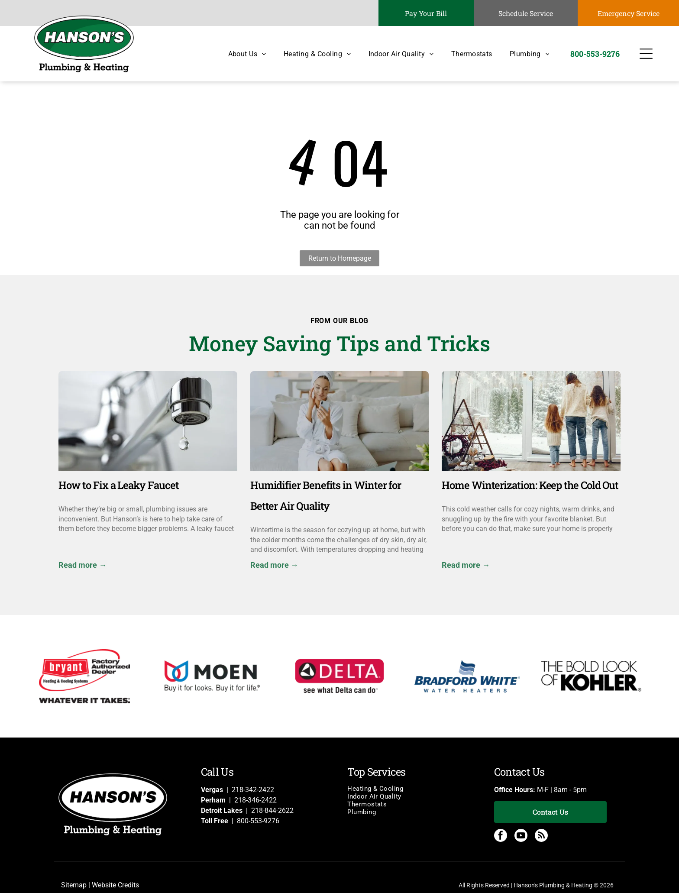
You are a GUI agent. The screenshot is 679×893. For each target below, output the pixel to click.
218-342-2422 (253, 790)
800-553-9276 (258, 821)
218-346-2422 (255, 800)
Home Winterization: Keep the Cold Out (530, 485)
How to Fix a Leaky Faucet (118, 485)
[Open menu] (646, 53)
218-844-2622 (272, 810)
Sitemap (74, 885)
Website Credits (115, 885)
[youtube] (520, 836)
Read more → (82, 564)
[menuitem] (238, 54)
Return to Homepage (339, 258)
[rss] (541, 836)
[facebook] (500, 836)
